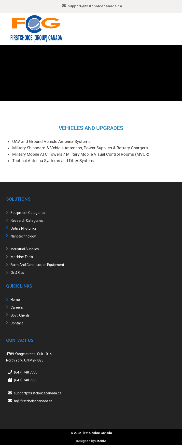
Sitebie (100, 441)
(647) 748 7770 (26, 372)
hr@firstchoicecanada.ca (33, 401)
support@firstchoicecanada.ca (95, 6)
